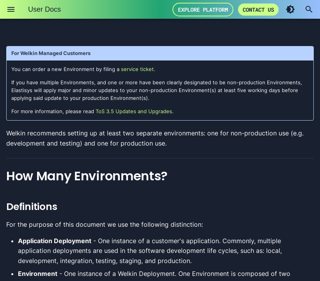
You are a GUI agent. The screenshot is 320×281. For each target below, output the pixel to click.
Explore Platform (240, 9)
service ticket (137, 69)
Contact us (295, 9)
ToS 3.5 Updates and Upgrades (134, 111)
